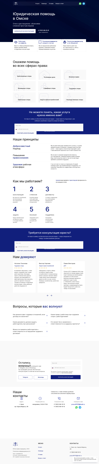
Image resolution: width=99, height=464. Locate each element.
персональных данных (66, 372)
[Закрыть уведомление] (96, 457)
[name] (48, 125)
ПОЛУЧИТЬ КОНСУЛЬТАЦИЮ (25, 133)
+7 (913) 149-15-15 (59, 406)
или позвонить (43, 32)
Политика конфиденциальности (21, 451)
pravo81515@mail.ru (78, 404)
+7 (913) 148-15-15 (59, 404)
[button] (24, 31)
